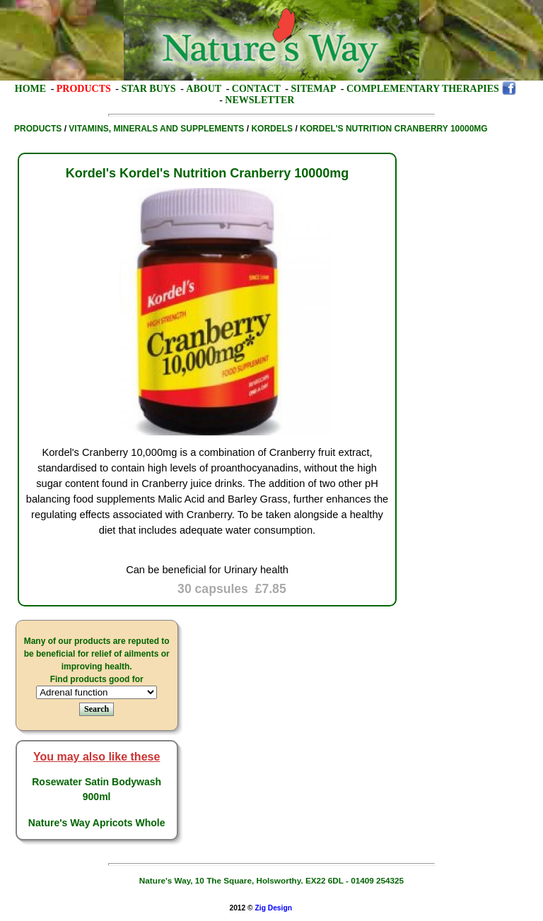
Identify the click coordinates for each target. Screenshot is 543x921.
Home (30, 88)
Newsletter (259, 100)
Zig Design (273, 908)
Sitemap (313, 88)
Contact (256, 88)
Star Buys (149, 88)
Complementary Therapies (422, 88)
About (203, 88)
